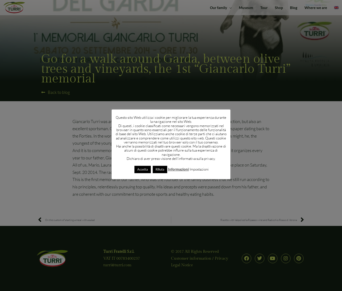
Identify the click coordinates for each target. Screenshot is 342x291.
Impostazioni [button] (199, 169)
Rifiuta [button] (160, 169)
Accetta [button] (142, 169)
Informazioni (178, 169)
